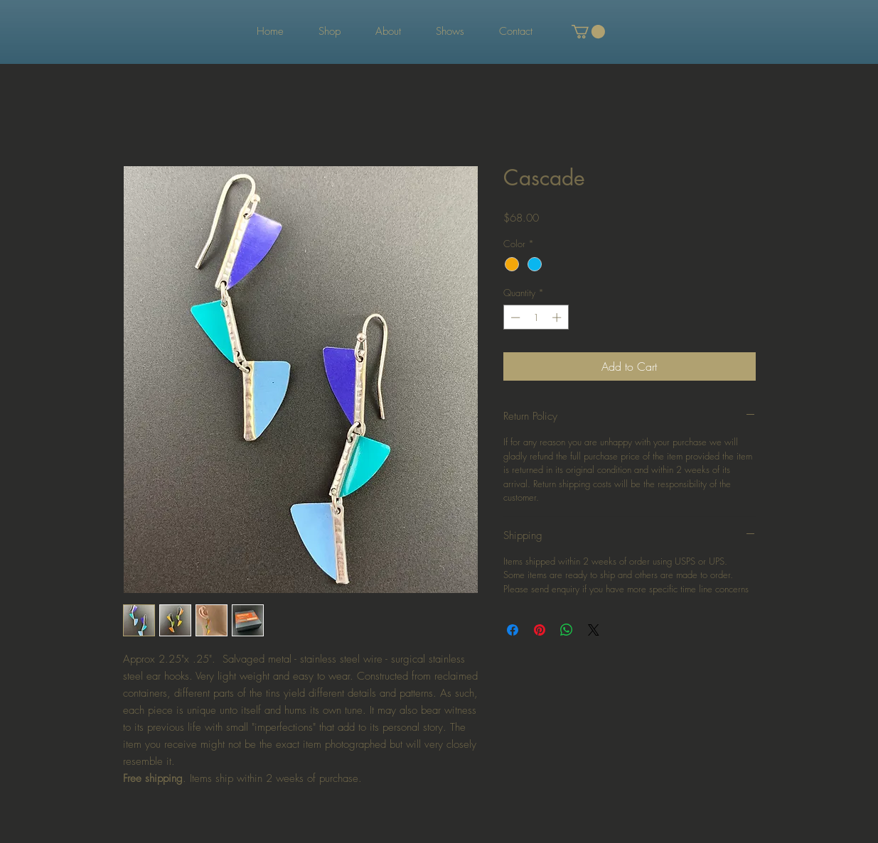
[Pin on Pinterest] (539, 629)
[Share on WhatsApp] (566, 629)
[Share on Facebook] (512, 629)
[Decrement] (514, 317)
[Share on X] (593, 629)
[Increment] (558, 317)
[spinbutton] (536, 317)
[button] (588, 31)
